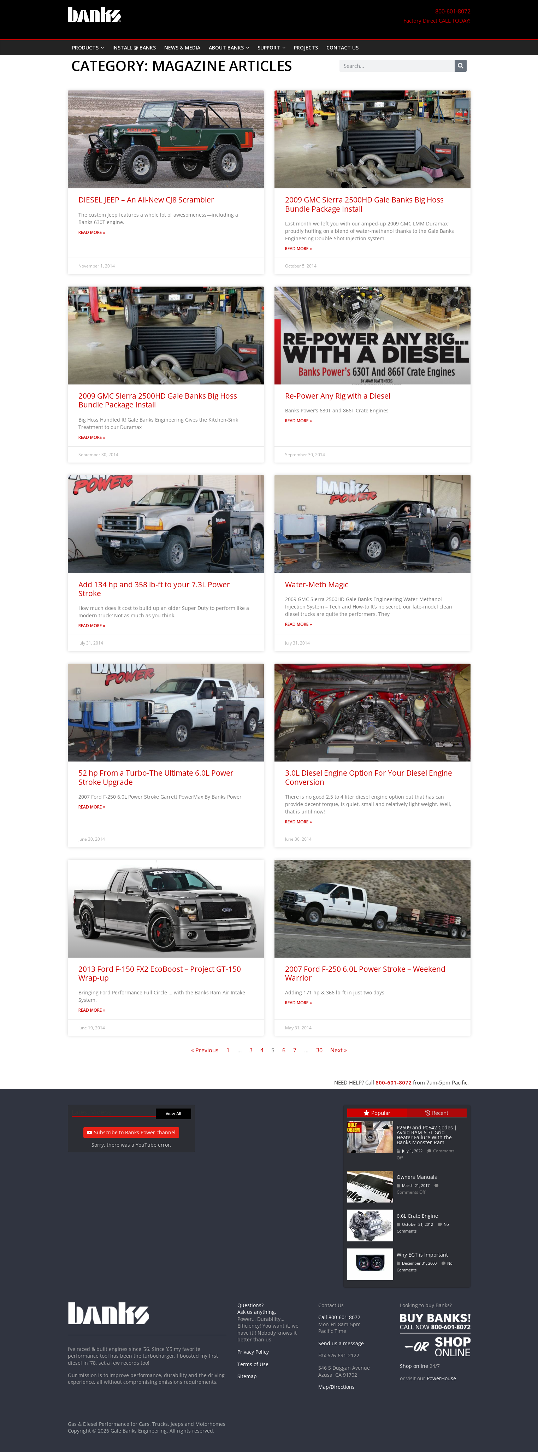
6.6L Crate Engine (417, 1215)
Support (269, 47)
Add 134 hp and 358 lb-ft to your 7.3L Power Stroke (154, 589)
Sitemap (247, 1376)
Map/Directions (336, 1386)
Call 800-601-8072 (339, 1317)
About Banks (226, 47)
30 (319, 1050)
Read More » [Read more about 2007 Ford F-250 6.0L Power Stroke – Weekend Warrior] (298, 1003)
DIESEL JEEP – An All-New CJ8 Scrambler (146, 200)
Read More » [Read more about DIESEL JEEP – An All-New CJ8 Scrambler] (91, 232)
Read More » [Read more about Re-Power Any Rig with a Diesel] (298, 421)
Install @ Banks (134, 47)
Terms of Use (252, 1364)
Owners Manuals (417, 1177)
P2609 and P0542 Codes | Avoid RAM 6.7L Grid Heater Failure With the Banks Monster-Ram (427, 1135)
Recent (436, 1112)
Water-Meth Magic (316, 584)
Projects (306, 47)
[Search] (461, 66)
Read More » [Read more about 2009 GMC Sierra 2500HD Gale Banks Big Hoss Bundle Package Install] (298, 249)
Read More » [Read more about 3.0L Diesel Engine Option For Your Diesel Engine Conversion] (298, 822)
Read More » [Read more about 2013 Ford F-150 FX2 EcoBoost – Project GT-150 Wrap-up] (91, 1010)
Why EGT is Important (422, 1254)
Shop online (414, 1366)
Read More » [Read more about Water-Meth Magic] (298, 624)
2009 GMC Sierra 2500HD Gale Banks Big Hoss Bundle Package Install (364, 204)
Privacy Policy (253, 1351)
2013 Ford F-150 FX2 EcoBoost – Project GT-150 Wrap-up (159, 973)
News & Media (182, 47)
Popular (376, 1112)
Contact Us (342, 47)
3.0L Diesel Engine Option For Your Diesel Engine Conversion (368, 777)
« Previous (205, 1050)
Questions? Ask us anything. (256, 1309)
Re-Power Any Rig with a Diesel (337, 396)
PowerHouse (441, 1378)
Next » (338, 1050)
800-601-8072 (394, 1082)
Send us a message (341, 1343)
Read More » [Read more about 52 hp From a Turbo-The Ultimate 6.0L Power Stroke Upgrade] (91, 807)
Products (85, 47)
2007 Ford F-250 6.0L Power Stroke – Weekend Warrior (365, 973)
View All (173, 1114)
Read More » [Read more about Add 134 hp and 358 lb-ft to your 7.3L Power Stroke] (91, 626)
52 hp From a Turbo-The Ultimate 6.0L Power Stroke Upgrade (155, 777)
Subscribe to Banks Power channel (131, 1132)
